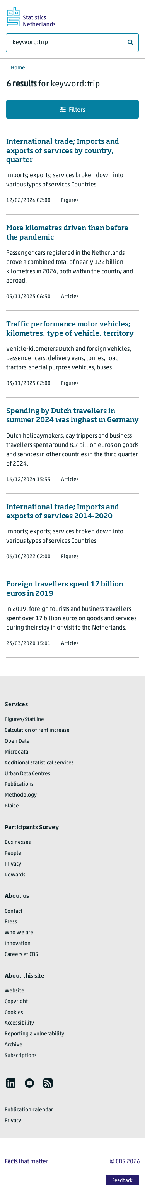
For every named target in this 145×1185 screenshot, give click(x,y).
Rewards (15, 875)
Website (14, 991)
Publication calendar (29, 1110)
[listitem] (11, 1083)
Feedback (122, 1180)
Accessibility (19, 1023)
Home (18, 68)
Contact (13, 911)
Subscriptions (21, 1055)
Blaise (12, 806)
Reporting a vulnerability (34, 1034)
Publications (19, 784)
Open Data (17, 741)
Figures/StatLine (24, 719)
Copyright (16, 1001)
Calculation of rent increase (37, 730)
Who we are (19, 932)
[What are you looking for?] (72, 42)
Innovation (18, 943)
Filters (72, 110)
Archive (13, 1044)
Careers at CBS (21, 954)
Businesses (18, 842)
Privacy (13, 864)
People (13, 853)
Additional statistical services (39, 763)
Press (11, 922)
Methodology (21, 795)
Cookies (14, 1012)
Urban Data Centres (27, 773)
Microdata (16, 752)
